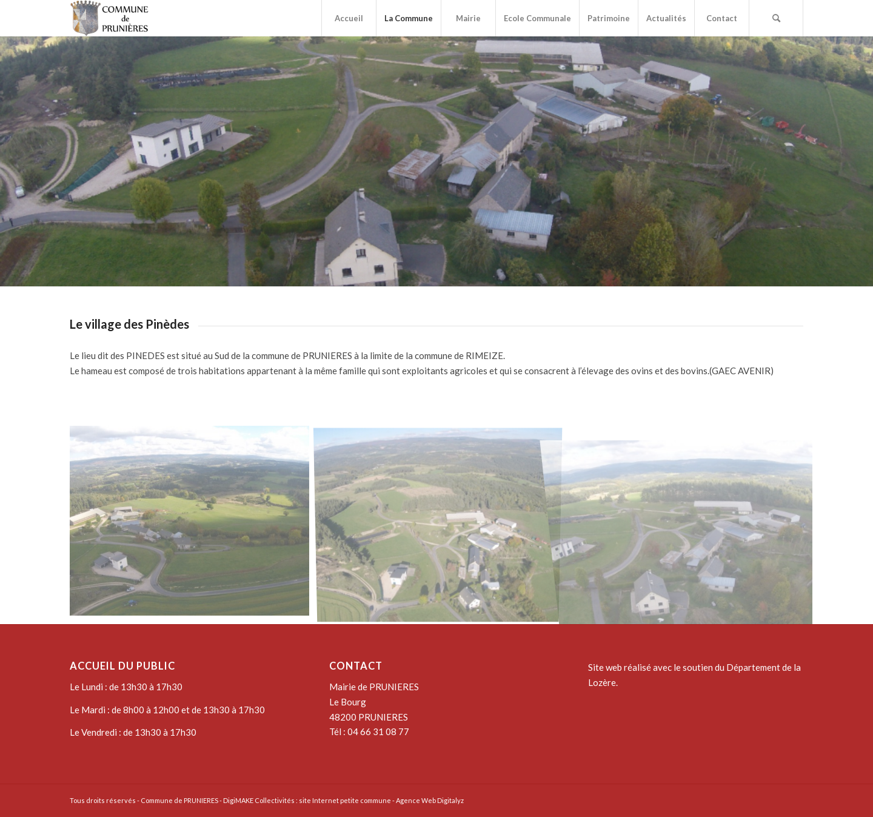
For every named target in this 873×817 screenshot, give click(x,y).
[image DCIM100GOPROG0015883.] (194, 525)
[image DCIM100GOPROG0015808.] (690, 525)
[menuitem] (348, 18)
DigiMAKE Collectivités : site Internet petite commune (307, 800)
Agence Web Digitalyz (430, 800)
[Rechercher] (776, 18)
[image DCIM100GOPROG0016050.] (442, 525)
